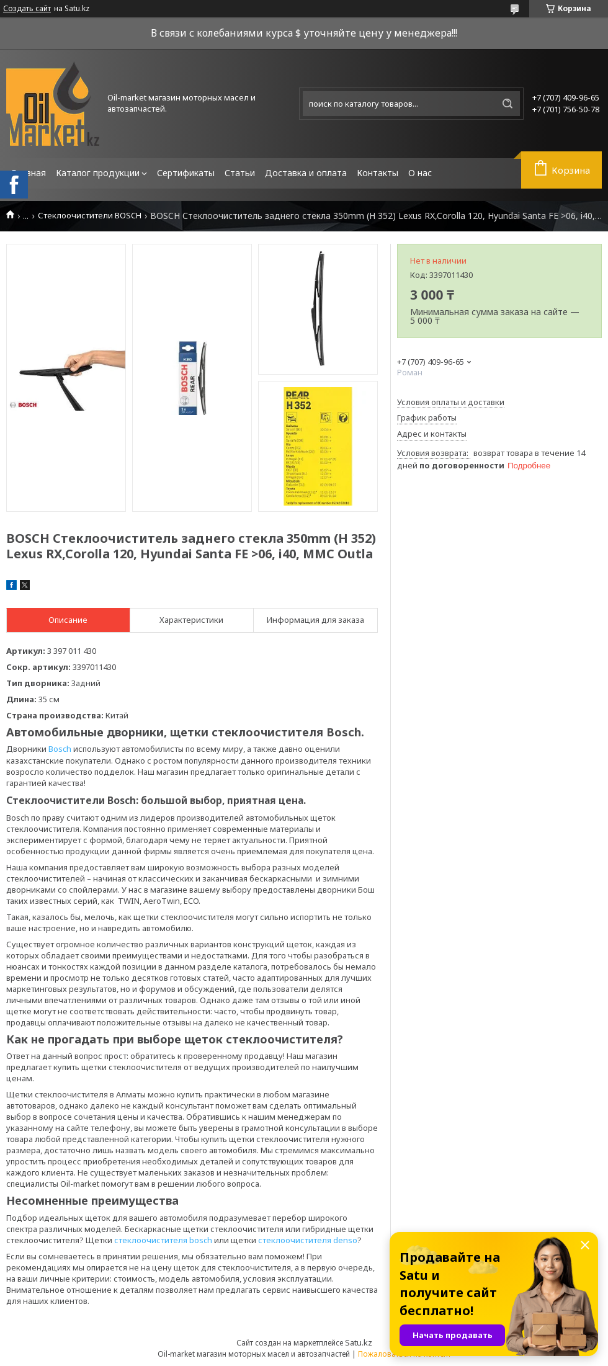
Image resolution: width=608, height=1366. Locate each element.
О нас (420, 173)
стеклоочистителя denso (307, 1240)
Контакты (377, 173)
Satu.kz (358, 1342)
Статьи (240, 173)
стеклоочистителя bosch (163, 1240)
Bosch (59, 748)
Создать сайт (27, 8)
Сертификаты (186, 173)
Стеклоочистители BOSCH (89, 215)
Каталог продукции (98, 173)
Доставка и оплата (306, 173)
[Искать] (507, 103)
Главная (28, 173)
